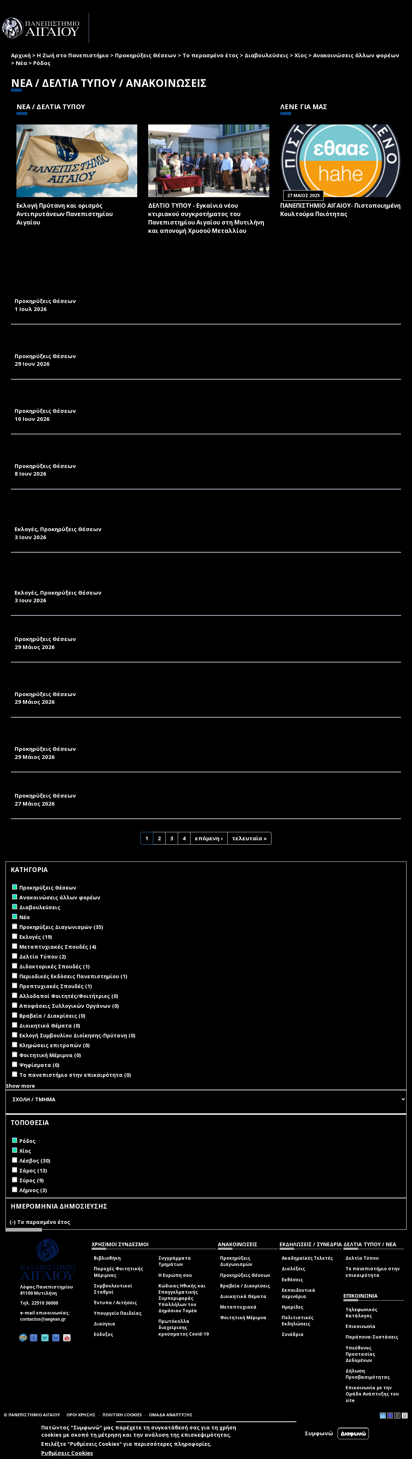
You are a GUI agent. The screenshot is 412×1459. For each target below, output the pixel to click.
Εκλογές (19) (35, 936)
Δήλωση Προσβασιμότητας (368, 1374)
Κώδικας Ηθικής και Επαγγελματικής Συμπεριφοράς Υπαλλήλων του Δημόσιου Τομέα (181, 1298)
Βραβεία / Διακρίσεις (245, 1286)
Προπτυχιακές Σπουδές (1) (55, 986)
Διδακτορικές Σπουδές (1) (54, 966)
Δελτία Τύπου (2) (42, 956)
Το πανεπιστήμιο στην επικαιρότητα (373, 1272)
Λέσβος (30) (34, 1160)
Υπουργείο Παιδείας (118, 1313)
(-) (13, 1221)
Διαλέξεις (293, 1269)
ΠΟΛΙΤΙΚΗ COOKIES (122, 1414)
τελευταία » (249, 838)
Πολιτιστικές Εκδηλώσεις (297, 1320)
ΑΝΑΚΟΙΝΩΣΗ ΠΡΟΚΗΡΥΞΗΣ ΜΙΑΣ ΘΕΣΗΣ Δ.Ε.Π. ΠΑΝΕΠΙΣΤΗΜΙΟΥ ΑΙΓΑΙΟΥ (120, 631)
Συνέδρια (293, 1334)
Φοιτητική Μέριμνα (243, 1317)
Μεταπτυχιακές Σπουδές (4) (57, 946)
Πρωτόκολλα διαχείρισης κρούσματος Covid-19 (183, 1327)
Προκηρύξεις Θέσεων (145, 55)
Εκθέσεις (292, 1279)
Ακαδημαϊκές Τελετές (307, 1258)
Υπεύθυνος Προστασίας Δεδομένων (360, 1354)
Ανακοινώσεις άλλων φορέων (356, 55)
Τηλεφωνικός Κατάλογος (361, 1312)
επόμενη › (209, 838)
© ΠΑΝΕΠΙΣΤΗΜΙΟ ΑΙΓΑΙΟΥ (32, 1414)
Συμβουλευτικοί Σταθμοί (113, 1289)
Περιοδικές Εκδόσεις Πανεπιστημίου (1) (73, 976)
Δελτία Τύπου (362, 1258)
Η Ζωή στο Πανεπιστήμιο (73, 55)
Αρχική (21, 55)
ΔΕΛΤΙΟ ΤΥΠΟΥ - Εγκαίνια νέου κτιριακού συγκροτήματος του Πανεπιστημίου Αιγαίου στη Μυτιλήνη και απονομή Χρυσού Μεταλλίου (206, 218)
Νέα (21, 62)
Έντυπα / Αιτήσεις (115, 1302)
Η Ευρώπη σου (175, 1275)
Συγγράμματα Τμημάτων (174, 1261)
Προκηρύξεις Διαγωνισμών (236, 1261)
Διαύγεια (104, 1324)
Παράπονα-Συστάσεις (372, 1337)
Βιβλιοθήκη (107, 1258)
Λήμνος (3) (33, 1190)
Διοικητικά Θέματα (243, 1296)
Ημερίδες (292, 1307)
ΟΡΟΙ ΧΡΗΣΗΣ (81, 1414)
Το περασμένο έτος (210, 55)
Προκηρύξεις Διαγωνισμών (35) (61, 927)
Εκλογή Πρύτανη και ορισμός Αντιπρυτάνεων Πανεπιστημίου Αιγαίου (64, 213)
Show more (20, 1085)
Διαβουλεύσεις (266, 55)
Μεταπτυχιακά (238, 1307)
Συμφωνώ (319, 1433)
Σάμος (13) (33, 1170)
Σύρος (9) (31, 1180)
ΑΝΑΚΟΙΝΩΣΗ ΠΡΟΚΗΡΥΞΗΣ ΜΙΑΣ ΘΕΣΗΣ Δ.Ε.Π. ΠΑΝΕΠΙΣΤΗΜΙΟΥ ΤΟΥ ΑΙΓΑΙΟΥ (127, 787)
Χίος (300, 55)
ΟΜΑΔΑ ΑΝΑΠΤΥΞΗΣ (171, 1414)
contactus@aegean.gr (45, 1319)
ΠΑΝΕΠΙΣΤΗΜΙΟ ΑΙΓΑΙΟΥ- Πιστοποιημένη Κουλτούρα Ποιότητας (340, 209)
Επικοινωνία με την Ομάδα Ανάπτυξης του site (372, 1394)
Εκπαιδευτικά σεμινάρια (298, 1293)
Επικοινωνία (361, 1326)
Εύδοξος (103, 1334)
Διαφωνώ (353, 1433)
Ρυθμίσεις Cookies (67, 1452)
